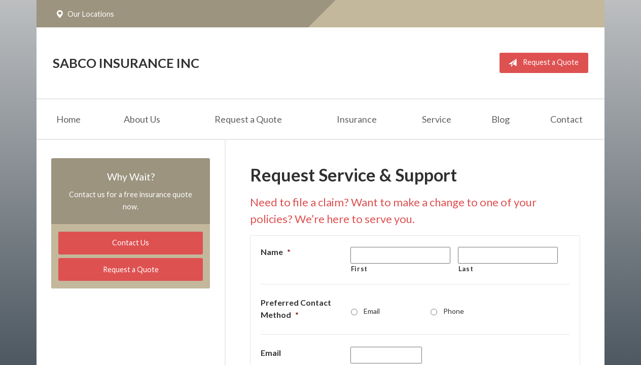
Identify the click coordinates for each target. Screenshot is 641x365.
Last (466, 269)
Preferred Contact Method (296, 308)
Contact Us (130, 242)
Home (68, 119)
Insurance (357, 119)
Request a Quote (541, 63)
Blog (500, 119)
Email (372, 311)
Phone (453, 311)
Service (436, 119)
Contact (566, 119)
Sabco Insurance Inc (126, 62)
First (359, 269)
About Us (142, 119)
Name (276, 252)
